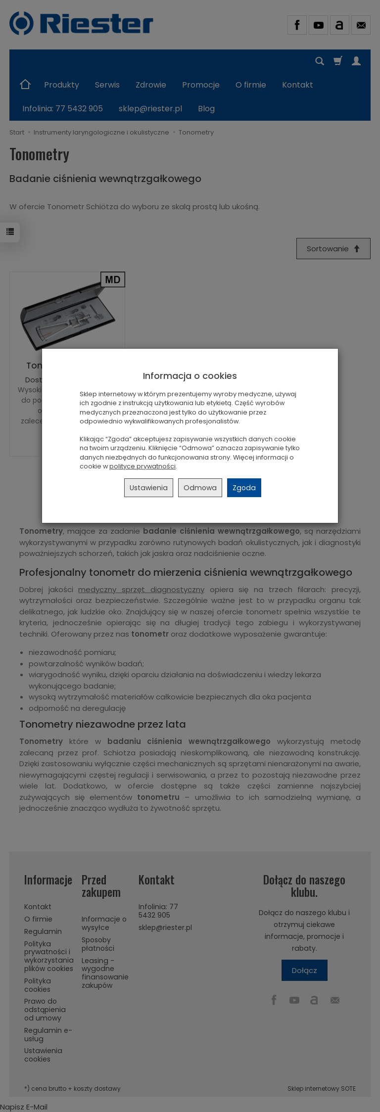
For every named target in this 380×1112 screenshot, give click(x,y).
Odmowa (200, 488)
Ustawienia (149, 488)
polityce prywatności (142, 466)
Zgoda (244, 488)
